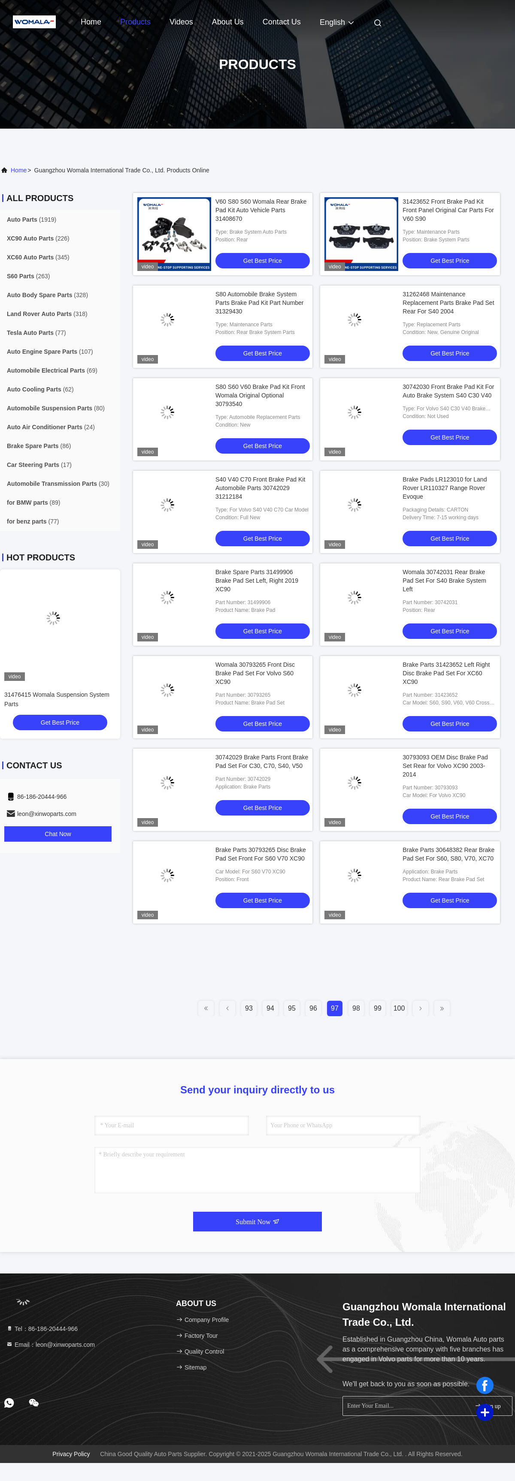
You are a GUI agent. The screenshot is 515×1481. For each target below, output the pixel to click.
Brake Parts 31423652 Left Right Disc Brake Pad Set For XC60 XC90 (446, 673)
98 (356, 1008)
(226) (38, 238)
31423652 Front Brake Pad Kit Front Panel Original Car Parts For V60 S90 (448, 210)
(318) (47, 313)
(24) (51, 427)
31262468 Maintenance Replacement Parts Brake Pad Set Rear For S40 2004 (448, 303)
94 (270, 1008)
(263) (28, 276)
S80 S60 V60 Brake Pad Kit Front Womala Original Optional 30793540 (260, 395)
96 (313, 1008)
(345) (38, 257)
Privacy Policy (71, 1454)
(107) (50, 351)
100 (399, 1008)
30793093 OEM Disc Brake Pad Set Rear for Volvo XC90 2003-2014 (445, 766)
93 (249, 1008)
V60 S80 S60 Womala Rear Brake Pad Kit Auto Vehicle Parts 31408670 (260, 210)
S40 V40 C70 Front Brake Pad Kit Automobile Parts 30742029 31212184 (260, 488)
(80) (56, 408)
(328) (47, 295)
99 (378, 1008)
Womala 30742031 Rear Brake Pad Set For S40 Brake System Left (444, 581)
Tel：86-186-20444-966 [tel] (42, 1328)
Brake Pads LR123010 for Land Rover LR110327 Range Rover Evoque (445, 488)
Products (135, 22)
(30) (58, 483)
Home (91, 22)
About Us (228, 22)
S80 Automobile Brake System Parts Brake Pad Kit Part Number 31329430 (259, 303)
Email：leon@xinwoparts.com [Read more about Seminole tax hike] (50, 1344)
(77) (36, 332)
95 (292, 1008)
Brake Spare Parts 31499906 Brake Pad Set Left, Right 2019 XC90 (256, 581)
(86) (39, 445)
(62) (40, 389)
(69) (52, 370)
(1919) (31, 219)
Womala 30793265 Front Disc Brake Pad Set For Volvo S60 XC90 (255, 673)
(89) (33, 502)
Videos (181, 22)
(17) (39, 464)
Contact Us (282, 22)
